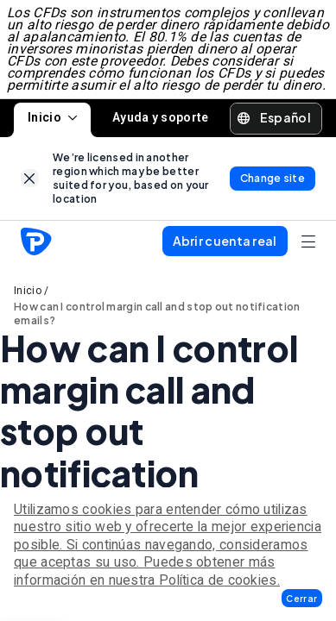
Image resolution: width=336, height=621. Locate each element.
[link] (30, 178)
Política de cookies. (219, 580)
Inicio (52, 117)
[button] (302, 598)
